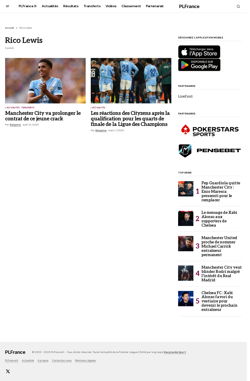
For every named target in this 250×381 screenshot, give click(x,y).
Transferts (28, 108)
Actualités (13, 108)
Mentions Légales (85, 360)
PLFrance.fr (11, 360)
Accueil (9, 28)
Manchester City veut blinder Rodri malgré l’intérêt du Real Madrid (221, 273)
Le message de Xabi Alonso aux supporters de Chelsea (219, 219)
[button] (7, 6)
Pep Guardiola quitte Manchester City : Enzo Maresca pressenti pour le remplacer (220, 191)
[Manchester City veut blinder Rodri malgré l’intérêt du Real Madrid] (185, 273)
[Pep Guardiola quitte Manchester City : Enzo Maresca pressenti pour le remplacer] (185, 188)
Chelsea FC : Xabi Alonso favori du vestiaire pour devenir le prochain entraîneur (219, 301)
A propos (43, 360)
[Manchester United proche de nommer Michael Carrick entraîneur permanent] (185, 243)
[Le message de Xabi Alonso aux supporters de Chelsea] (185, 218)
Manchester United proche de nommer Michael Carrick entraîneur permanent (219, 246)
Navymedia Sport (175, 352)
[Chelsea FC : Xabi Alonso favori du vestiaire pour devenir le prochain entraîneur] (185, 298)
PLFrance (189, 6)
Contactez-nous (62, 360)
